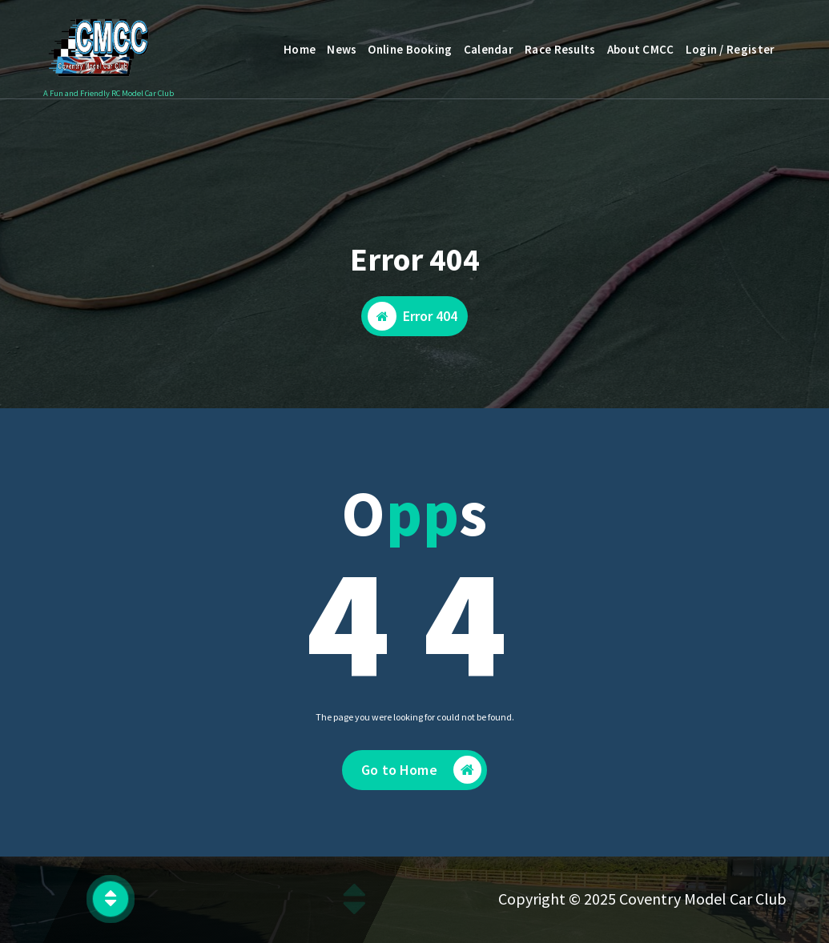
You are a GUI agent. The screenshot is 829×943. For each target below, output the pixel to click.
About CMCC (640, 49)
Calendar (488, 49)
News (341, 49)
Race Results (560, 49)
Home (300, 49)
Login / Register (730, 49)
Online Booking (410, 49)
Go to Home (421, 771)
